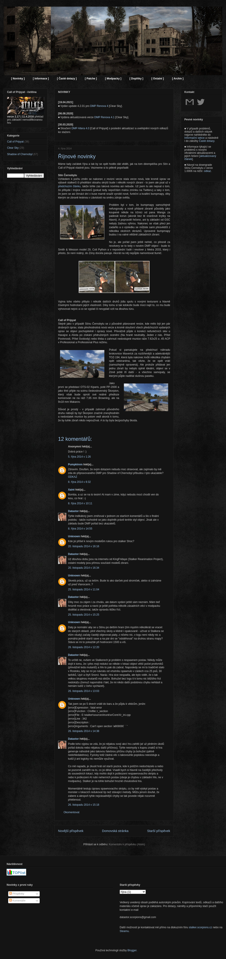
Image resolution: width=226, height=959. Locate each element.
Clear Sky (13, 147)
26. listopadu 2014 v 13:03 (83, 691)
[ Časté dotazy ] (67, 78)
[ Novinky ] (18, 78)
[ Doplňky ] (136, 78)
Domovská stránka (115, 831)
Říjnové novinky (76, 156)
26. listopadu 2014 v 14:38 (83, 731)
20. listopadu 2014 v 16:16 (83, 546)
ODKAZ (72, 476)
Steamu (124, 931)
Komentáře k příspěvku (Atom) (127, 844)
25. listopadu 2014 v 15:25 (83, 614)
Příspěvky (16, 893)
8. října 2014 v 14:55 (80, 528)
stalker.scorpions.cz (200, 927)
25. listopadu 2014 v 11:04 (83, 589)
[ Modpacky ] (113, 78)
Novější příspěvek (70, 831)
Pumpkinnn (75, 464)
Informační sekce (194, 137)
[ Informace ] (41, 78)
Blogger (131, 950)
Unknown (74, 536)
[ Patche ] (91, 78)
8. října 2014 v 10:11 (80, 503)
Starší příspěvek (158, 831)
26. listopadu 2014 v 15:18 (83, 804)
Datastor (73, 511)
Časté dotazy (206, 141)
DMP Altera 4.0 (80, 128)
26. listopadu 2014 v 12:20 (83, 647)
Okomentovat (71, 812)
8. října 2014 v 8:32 (79, 481)
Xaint (71, 489)
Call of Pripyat (15, 141)
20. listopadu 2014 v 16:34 (83, 567)
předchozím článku (69, 186)
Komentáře (17, 900)
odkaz (207, 171)
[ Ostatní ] (157, 78)
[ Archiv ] (177, 78)
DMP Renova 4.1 (104, 117)
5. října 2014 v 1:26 (79, 456)
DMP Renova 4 (99, 106)
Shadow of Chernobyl (20, 154)
